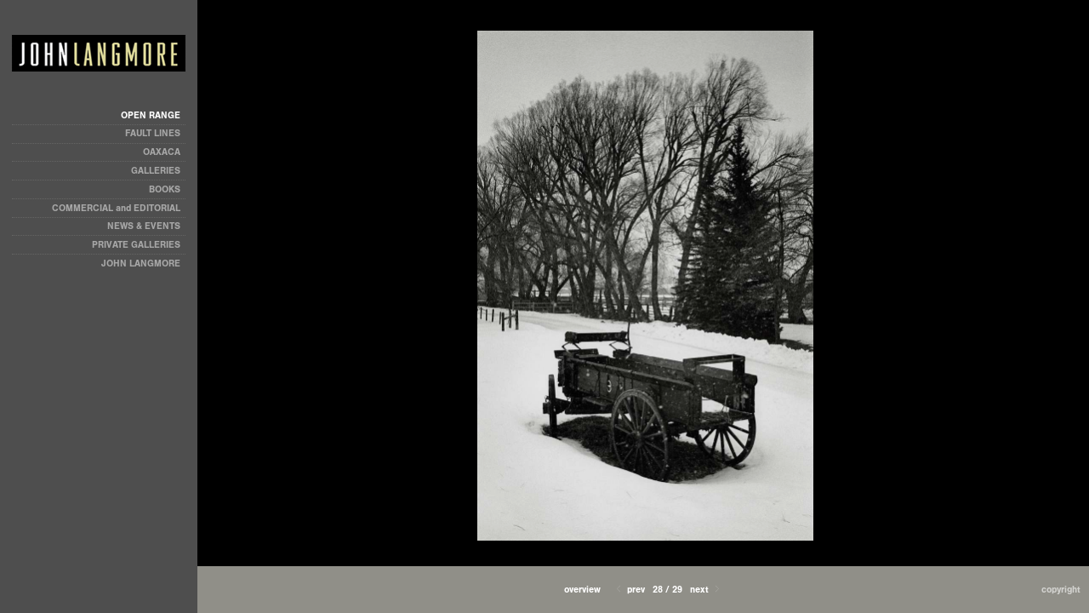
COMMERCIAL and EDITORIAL (116, 208)
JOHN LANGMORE (140, 263)
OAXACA (161, 152)
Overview (582, 589)
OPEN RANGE (150, 115)
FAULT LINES (152, 133)
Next (706, 589)
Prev (629, 589)
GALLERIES (155, 170)
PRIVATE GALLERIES (136, 244)
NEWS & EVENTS (143, 226)
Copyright (1060, 589)
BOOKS (164, 189)
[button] (582, 589)
